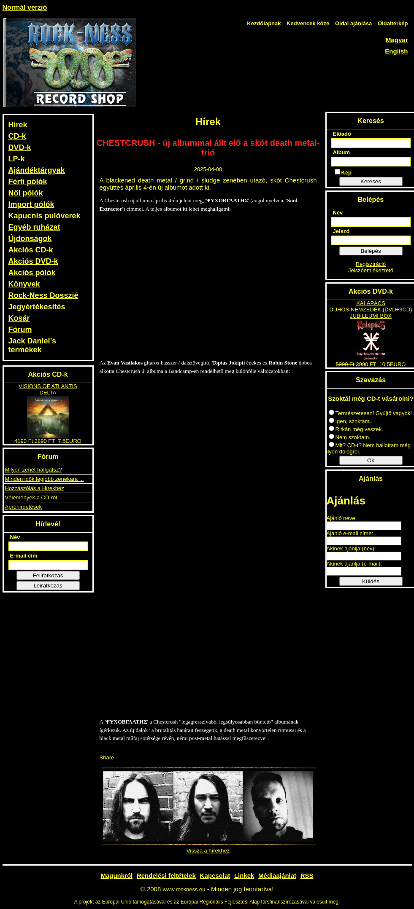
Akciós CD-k (30, 250)
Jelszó (341, 231)
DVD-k (19, 147)
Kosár (19, 318)
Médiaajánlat (277, 875)
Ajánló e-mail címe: (350, 533)
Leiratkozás (47, 585)
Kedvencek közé (308, 23)
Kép (343, 172)
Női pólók (25, 193)
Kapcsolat (215, 875)
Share (107, 757)
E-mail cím (24, 555)
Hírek (17, 125)
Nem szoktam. (350, 437)
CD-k (17, 136)
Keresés (370, 181)
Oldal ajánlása (353, 23)
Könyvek (24, 284)
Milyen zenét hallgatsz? (33, 470)
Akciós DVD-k (33, 261)
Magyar (397, 39)
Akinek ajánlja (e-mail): (354, 563)
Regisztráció (371, 264)
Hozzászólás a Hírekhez (34, 488)
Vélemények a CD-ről (31, 497)
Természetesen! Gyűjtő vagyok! (370, 413)
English (396, 51)
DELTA (48, 392)
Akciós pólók (32, 272)
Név (15, 537)
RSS (307, 875)
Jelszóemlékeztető (370, 270)
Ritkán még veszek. (356, 429)
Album (341, 152)
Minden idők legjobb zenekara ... (44, 479)
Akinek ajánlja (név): (351, 548)
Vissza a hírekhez (208, 850)
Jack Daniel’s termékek (32, 345)
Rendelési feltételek (166, 875)
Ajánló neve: (342, 518)
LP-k (16, 159)
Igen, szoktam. (350, 421)
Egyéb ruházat (34, 227)
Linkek (244, 875)
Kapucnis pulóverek (44, 216)
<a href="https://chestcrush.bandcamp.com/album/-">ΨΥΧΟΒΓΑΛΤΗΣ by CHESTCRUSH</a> (208, 546)
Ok (370, 460)
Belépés (370, 251)
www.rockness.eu (183, 889)
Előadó (342, 134)
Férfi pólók (27, 181)
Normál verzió (25, 7)
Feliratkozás (48, 575)
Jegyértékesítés (36, 307)
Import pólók (31, 204)
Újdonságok (30, 238)
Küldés (370, 581)
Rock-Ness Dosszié (43, 295)
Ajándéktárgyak (36, 170)
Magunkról (116, 875)
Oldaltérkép (393, 23)
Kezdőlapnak (264, 23)
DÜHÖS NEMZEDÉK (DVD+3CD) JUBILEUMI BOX (370, 312)
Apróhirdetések (23, 507)
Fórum (20, 329)
